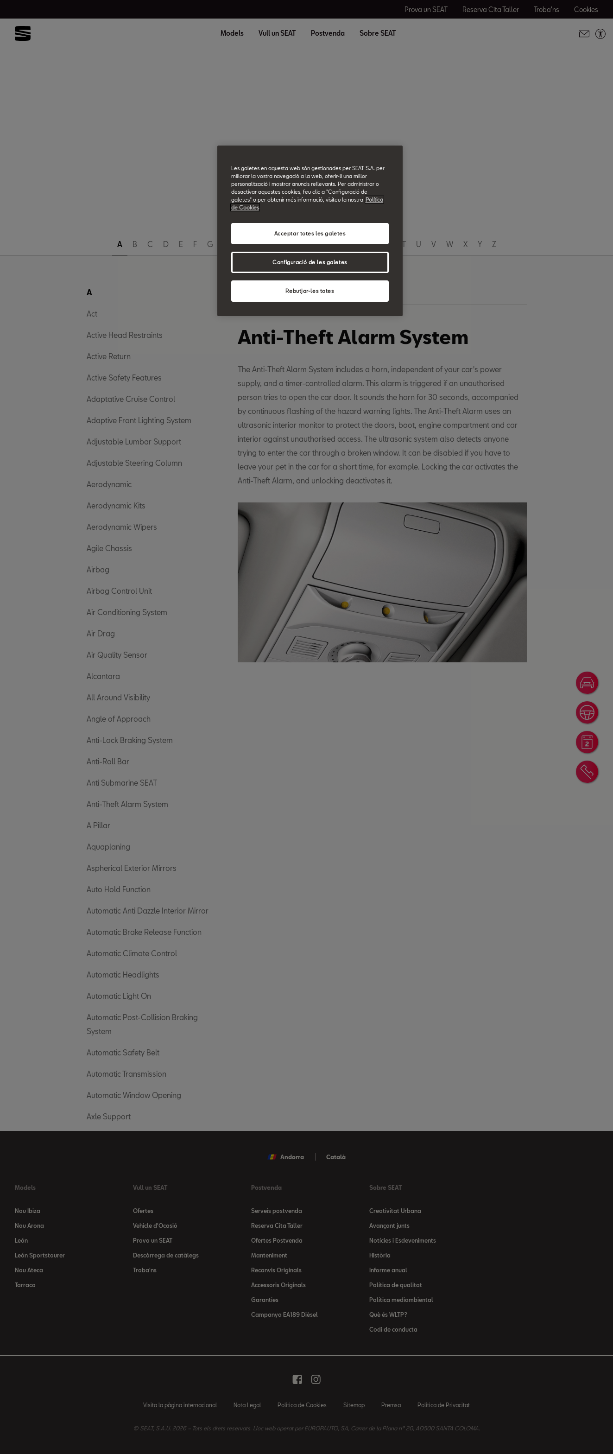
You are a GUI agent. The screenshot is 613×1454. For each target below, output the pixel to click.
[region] (310, 231)
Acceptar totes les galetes (310, 233)
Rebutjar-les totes (309, 291)
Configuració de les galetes (309, 262)
